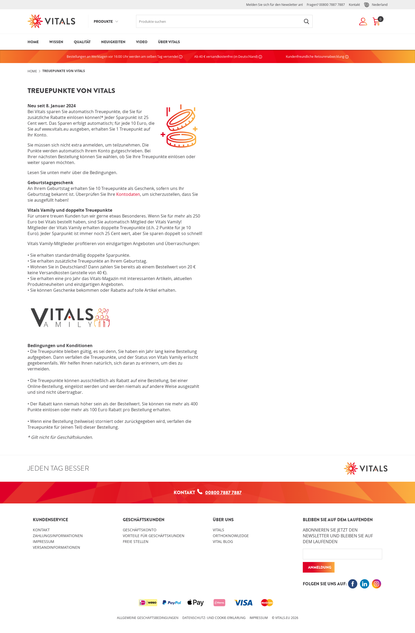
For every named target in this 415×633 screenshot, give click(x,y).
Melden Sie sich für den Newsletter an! (274, 4)
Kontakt (354, 4)
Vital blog (223, 541)
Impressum (43, 541)
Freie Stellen (135, 541)
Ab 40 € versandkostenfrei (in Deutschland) (228, 56)
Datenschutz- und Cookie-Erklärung (214, 618)
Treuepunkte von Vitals (63, 71)
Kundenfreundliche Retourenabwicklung (317, 56)
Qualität (82, 42)
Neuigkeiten (113, 42)
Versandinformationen (56, 547)
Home (33, 42)
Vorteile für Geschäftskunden (153, 535)
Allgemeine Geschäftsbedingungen (147, 618)
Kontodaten (128, 194)
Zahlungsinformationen (58, 535)
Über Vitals (169, 42)
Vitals (218, 529)
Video (141, 42)
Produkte (103, 21)
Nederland (375, 4)
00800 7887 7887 (332, 4)
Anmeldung (319, 567)
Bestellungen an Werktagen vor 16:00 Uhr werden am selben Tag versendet (124, 56)
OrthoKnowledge (231, 535)
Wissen (56, 42)
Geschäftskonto (139, 529)
